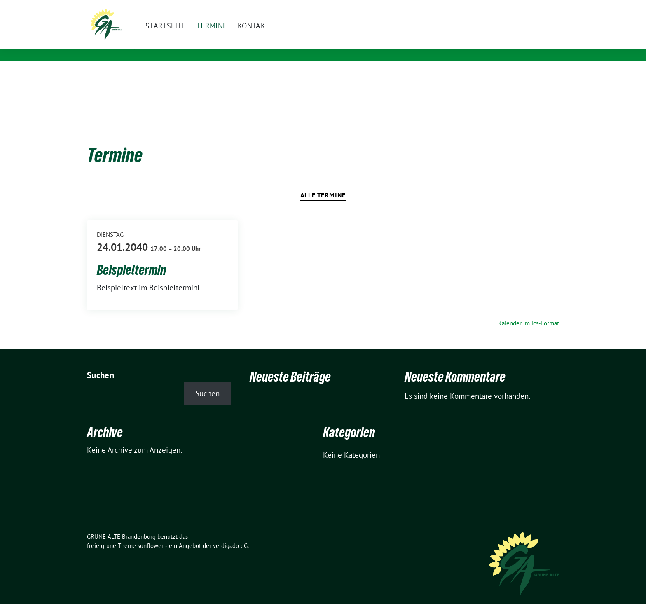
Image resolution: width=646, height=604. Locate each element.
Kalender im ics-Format (528, 310)
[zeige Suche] (544, 8)
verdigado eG (230, 533)
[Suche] (532, 8)
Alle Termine (323, 182)
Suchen (100, 362)
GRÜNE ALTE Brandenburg (211, 38)
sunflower (151, 533)
